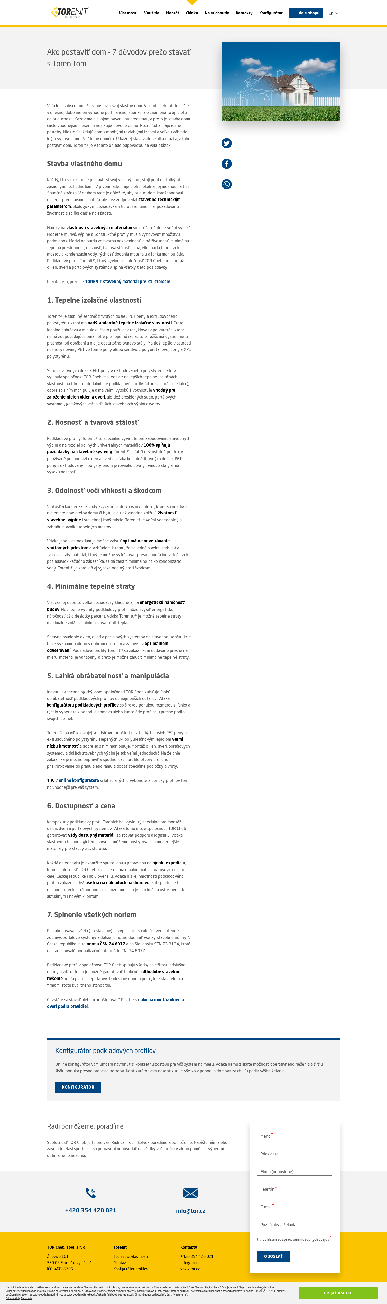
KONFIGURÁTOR (78, 1087)
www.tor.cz (190, 1268)
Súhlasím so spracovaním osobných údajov (293, 1239)
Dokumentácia (13, 1298)
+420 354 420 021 (197, 1256)
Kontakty (244, 13)
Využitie (151, 13)
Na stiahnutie (217, 13)
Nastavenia (26, 1298)
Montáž (172, 13)
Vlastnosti (128, 13)
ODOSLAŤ (273, 1256)
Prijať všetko (338, 1293)
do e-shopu (309, 13)
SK (331, 13)
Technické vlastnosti (131, 1256)
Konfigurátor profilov (131, 1268)
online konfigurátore (79, 780)
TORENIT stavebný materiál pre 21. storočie (127, 281)
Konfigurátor (271, 13)
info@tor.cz (189, 1262)
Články (192, 13)
